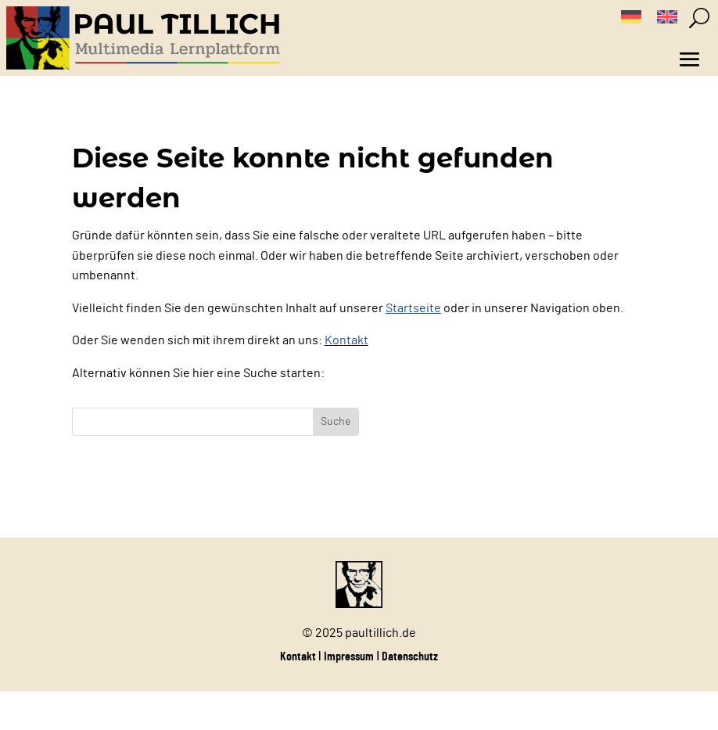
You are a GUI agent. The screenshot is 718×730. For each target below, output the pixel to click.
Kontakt (346, 340)
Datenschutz (410, 656)
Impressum (349, 656)
